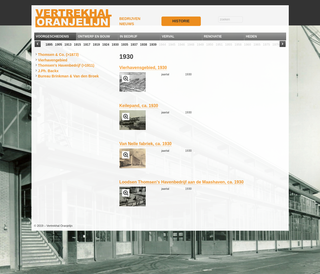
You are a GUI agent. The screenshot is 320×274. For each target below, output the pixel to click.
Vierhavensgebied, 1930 (143, 67)
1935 (124, 44)
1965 (257, 44)
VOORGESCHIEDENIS (52, 36)
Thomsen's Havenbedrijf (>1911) (66, 65)
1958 (238, 44)
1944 (162, 44)
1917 (87, 44)
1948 (191, 44)
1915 (77, 44)
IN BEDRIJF (129, 36)
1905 (58, 44)
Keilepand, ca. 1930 (138, 105)
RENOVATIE (213, 36)
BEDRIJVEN (129, 19)
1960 (247, 44)
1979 (276, 44)
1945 (172, 44)
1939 (153, 44)
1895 (49, 44)
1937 (134, 44)
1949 (200, 44)
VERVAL (168, 36)
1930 (115, 44)
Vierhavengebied (52, 60)
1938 (143, 44)
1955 (228, 44)
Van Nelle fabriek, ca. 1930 (145, 143)
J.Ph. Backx (48, 71)
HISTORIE (181, 21)
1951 (219, 44)
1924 (105, 44)
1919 (96, 44)
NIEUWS (126, 24)
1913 (68, 44)
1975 (266, 44)
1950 (209, 44)
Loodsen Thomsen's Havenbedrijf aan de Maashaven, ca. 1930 (181, 182)
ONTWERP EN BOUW (94, 36)
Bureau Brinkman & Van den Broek (68, 76)
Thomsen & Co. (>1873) (58, 54)
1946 (181, 44)
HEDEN (251, 36)
